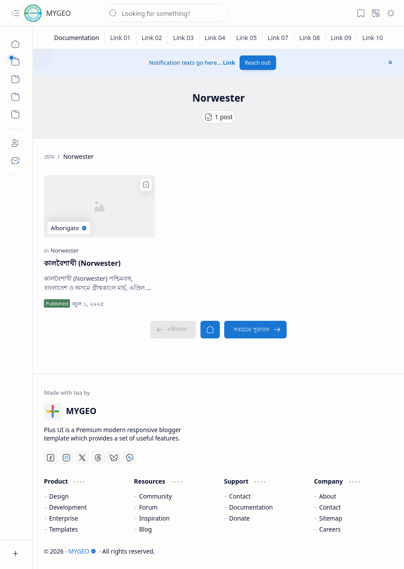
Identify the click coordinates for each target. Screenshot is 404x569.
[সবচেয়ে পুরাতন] (255, 329)
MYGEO (58, 13)
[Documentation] (77, 38)
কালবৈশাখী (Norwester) (82, 263)
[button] (15, 13)
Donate (239, 518)
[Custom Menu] (15, 97)
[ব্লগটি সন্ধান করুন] (165, 13)
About (327, 496)
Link (229, 62)
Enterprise (63, 518)
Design (59, 496)
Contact (240, 496)
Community (155, 496)
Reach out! (258, 62)
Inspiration (154, 518)
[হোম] (15, 44)
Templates (63, 529)
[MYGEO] (33, 13)
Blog (145, 529)
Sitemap (330, 518)
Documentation (251, 507)
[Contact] (15, 160)
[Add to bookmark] (146, 185)
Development (68, 507)
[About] (15, 143)
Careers (330, 529)
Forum (148, 507)
